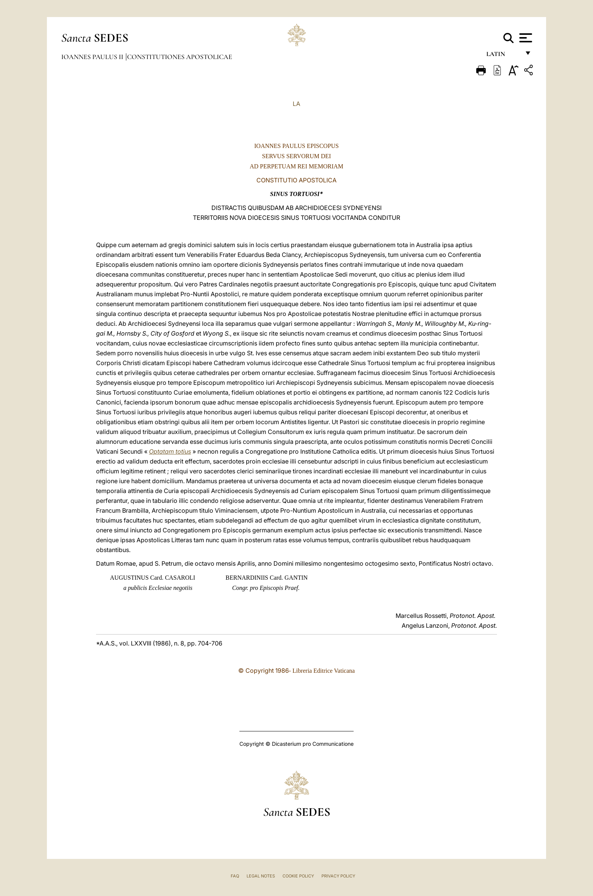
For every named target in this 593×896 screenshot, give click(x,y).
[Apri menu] (524, 37)
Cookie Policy (298, 876)
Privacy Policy (338, 876)
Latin (503, 56)
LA (296, 103)
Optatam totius (170, 451)
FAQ (235, 876)
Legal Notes (261, 876)
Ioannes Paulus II (93, 57)
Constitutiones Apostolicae (179, 57)
